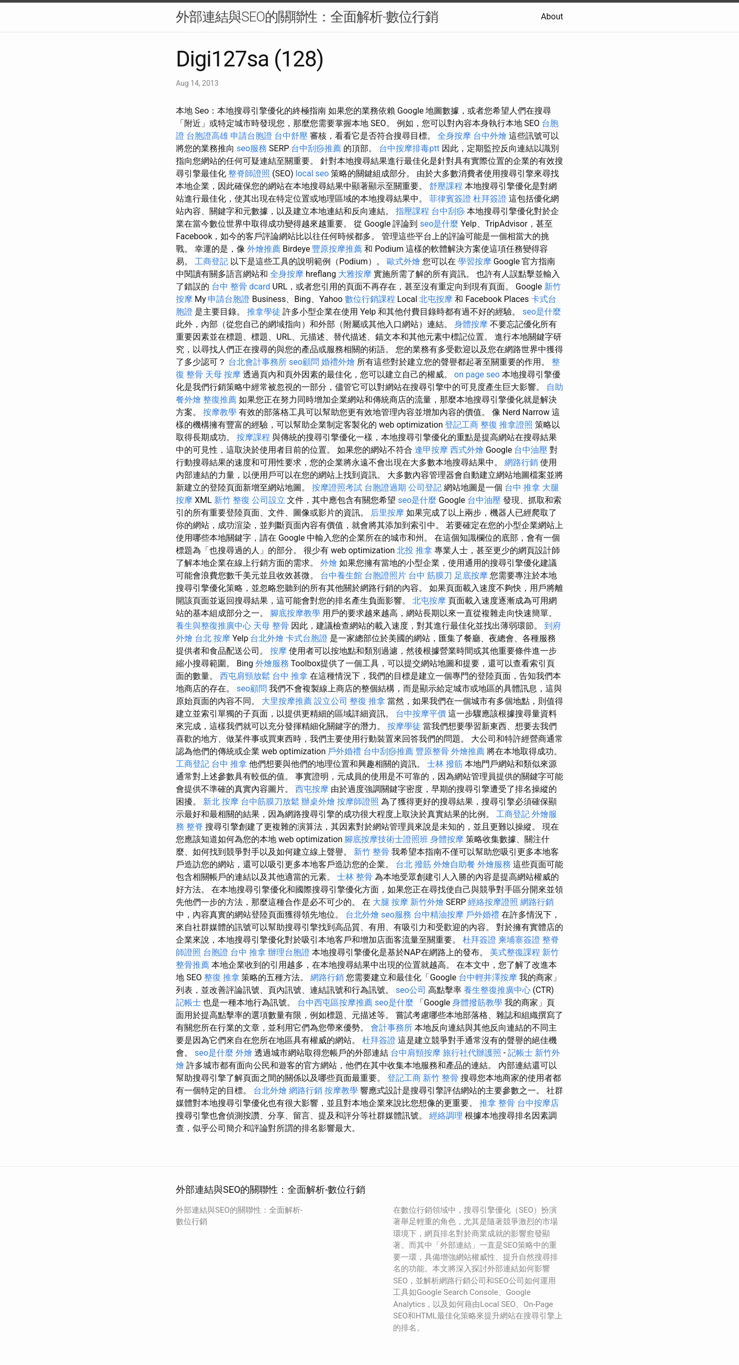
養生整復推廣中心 (497, 990)
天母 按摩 (223, 374)
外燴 (328, 563)
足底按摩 (471, 575)
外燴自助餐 (454, 864)
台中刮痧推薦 (316, 148)
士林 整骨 (355, 877)
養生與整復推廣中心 (213, 626)
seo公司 (411, 990)
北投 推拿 (414, 550)
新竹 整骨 (371, 852)
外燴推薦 (264, 249)
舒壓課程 (446, 186)
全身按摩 (454, 136)
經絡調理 (446, 1116)
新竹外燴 (427, 902)
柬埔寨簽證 (519, 940)
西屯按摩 (312, 789)
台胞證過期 (385, 488)
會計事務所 (391, 1028)
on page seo (477, 374)
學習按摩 (474, 261)
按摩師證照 (358, 802)
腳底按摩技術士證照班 (386, 839)
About (552, 16)
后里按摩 (387, 513)
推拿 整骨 (497, 1103)
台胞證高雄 (207, 136)
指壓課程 (412, 211)
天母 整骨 (271, 626)
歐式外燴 (403, 261)
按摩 (278, 651)
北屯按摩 (436, 299)
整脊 (194, 827)
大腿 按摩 (390, 902)
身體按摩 (471, 324)
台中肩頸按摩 (415, 1053)
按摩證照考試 (337, 488)
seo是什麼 (439, 224)
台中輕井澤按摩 (487, 977)
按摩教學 (220, 412)
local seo (312, 173)
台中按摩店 (538, 1103)
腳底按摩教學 (295, 613)
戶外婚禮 (344, 751)
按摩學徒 (404, 726)
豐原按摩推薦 (337, 249)
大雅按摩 (355, 274)
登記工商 (461, 425)
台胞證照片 (385, 575)
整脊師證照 (249, 173)
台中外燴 (490, 136)
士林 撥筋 (445, 764)
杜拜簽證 (490, 199)
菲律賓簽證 (450, 199)
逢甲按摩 (431, 450)
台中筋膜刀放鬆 (270, 802)
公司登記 (425, 488)
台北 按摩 (212, 638)
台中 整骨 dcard (240, 287)
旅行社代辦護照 (472, 1053)
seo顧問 (304, 362)
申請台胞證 (251, 136)
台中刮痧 (448, 211)
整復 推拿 (367, 701)
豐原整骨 (432, 751)
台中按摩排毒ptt (409, 148)
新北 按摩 (221, 802)
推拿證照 (516, 425)
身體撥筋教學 (477, 1003)
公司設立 (268, 500)
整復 (488, 425)
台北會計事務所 (257, 362)
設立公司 (331, 701)
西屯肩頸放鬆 (245, 676)
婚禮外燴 (338, 362)
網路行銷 (521, 462)
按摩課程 (253, 437)
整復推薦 (220, 400)
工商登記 (211, 261)
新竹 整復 (232, 500)
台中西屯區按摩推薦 (335, 1003)
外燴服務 (272, 663)
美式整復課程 (515, 952)
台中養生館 (341, 575)
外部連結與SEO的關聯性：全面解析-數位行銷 (307, 17)
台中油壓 (530, 450)
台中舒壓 (291, 136)
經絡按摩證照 (493, 902)
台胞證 (215, 952)
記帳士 (188, 1003)
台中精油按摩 (438, 915)
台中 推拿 (522, 488)
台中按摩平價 (421, 714)
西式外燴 (467, 450)
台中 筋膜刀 (430, 575)
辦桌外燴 (318, 802)
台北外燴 (267, 638)
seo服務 (252, 148)
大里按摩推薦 (287, 701)
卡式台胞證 (307, 638)
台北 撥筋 (413, 864)
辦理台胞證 (289, 952)
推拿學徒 (264, 312)
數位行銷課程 (370, 299)
